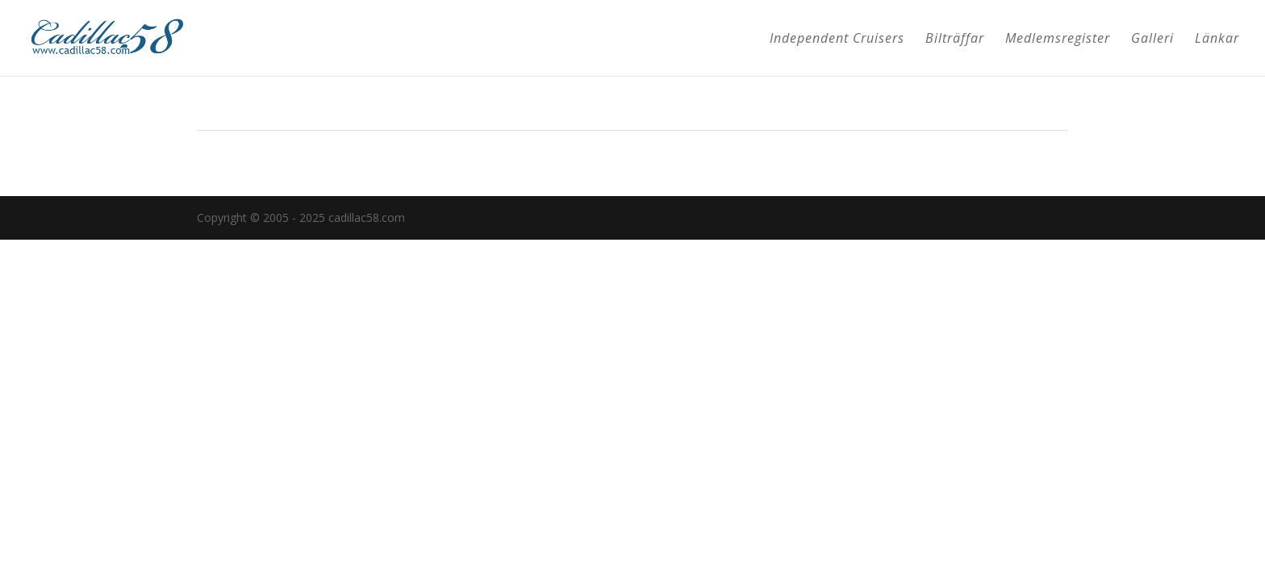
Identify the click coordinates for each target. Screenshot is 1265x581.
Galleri (1152, 39)
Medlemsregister (1057, 39)
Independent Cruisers (837, 39)
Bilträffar (954, 39)
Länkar (1217, 39)
